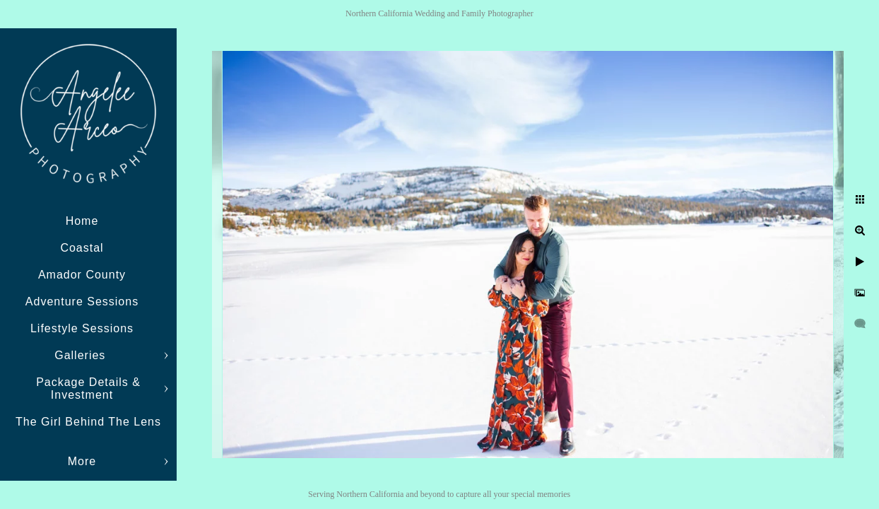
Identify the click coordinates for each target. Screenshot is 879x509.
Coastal (81, 248)
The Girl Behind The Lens (88, 422)
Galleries (82, 355)
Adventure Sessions (81, 302)
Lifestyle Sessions (82, 328)
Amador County (82, 275)
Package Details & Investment (88, 388)
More (82, 461)
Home (82, 221)
